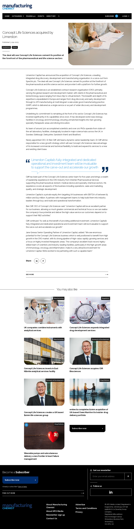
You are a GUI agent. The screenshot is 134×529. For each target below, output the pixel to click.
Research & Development (100, 339)
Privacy (79, 512)
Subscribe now (79, 428)
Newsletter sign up (55, 515)
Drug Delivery (6, 47)
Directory (51, 16)
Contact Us (51, 518)
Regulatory (105, 298)
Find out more (8, 493)
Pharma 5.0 (30, 16)
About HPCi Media (54, 511)
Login (124, 16)
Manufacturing (59, 298)
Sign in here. (22, 487)
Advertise (80, 504)
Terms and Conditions (86, 508)
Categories (17, 16)
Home (7, 16)
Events (41, 16)
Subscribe (111, 16)
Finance (15, 47)
